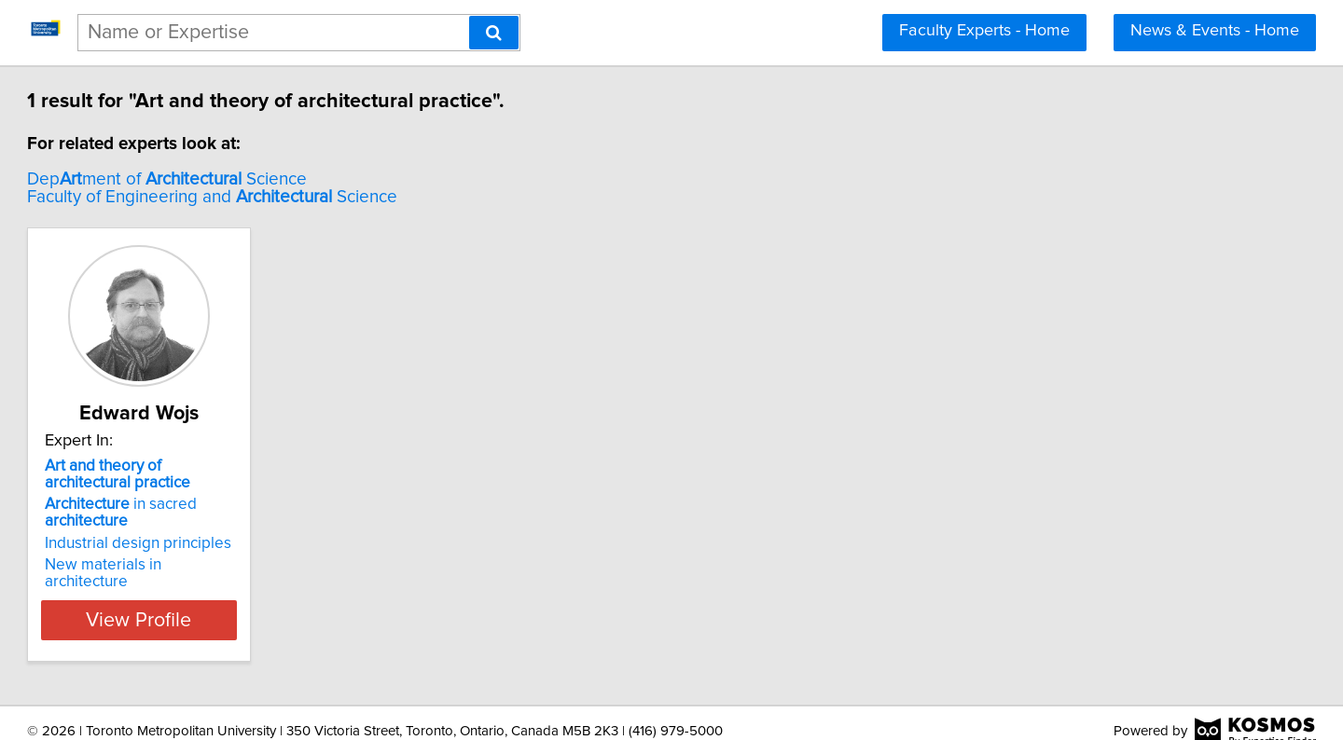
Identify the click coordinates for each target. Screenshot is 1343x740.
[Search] (494, 32)
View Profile (247, 603)
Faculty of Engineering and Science (297, 197)
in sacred (206, 512)
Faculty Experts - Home (984, 30)
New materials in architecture (231, 564)
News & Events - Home (1214, 30)
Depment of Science (252, 179)
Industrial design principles (223, 543)
